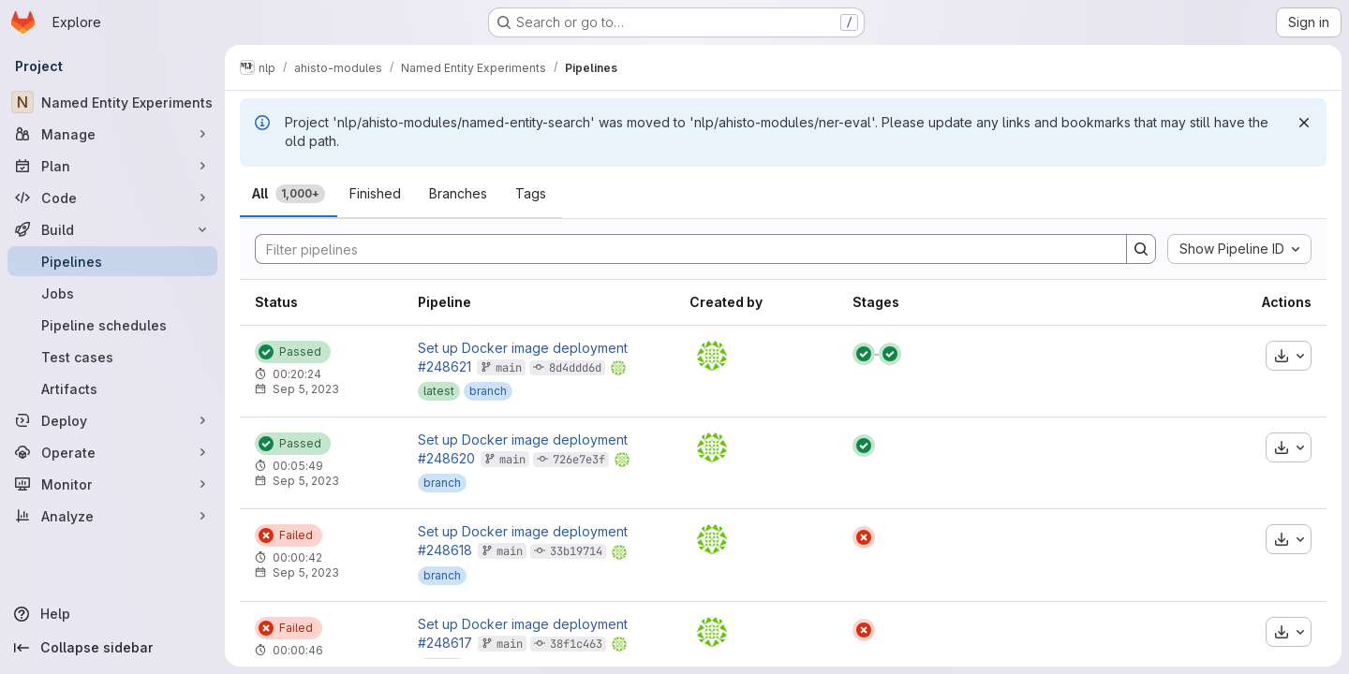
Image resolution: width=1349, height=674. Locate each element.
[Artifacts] (112, 388)
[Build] (112, 229)
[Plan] (112, 166)
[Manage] (112, 134)
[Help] (112, 614)
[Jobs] (112, 293)
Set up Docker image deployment (523, 348)
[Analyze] (112, 516)
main (509, 367)
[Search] (681, 249)
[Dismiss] (1304, 122)
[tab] (288, 193)
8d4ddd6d (575, 367)
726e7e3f (579, 459)
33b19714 (576, 551)
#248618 (445, 550)
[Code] (112, 197)
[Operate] (112, 452)
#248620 (446, 458)
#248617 (445, 643)
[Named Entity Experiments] (112, 102)
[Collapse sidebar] (112, 648)
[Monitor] (112, 484)
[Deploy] (112, 420)
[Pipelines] (112, 261)
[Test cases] (112, 357)
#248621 (444, 366)
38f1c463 (576, 644)
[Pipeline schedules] (112, 325)
